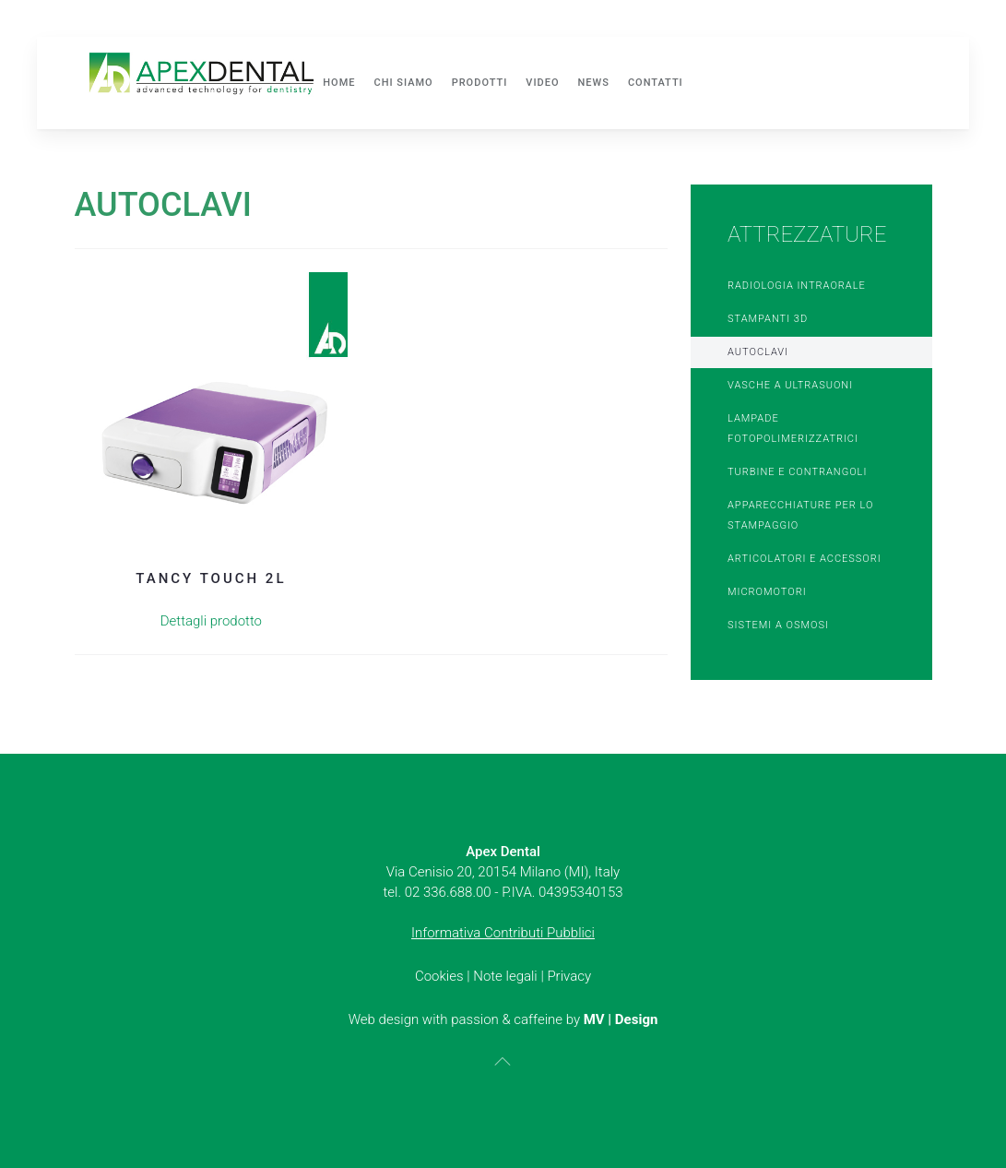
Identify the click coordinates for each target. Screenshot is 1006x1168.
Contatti (655, 83)
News (594, 83)
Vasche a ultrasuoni (790, 385)
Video (542, 83)
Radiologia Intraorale (797, 286)
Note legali (505, 976)
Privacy (569, 976)
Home (339, 83)
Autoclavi (758, 352)
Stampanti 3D (768, 319)
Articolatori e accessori (805, 559)
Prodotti (480, 83)
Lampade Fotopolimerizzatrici (793, 428)
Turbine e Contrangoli (797, 472)
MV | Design (621, 1019)
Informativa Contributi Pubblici (503, 932)
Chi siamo (402, 83)
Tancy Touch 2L (211, 578)
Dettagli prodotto (211, 621)
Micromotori (767, 592)
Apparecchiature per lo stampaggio (800, 515)
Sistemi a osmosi (778, 625)
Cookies (439, 976)
